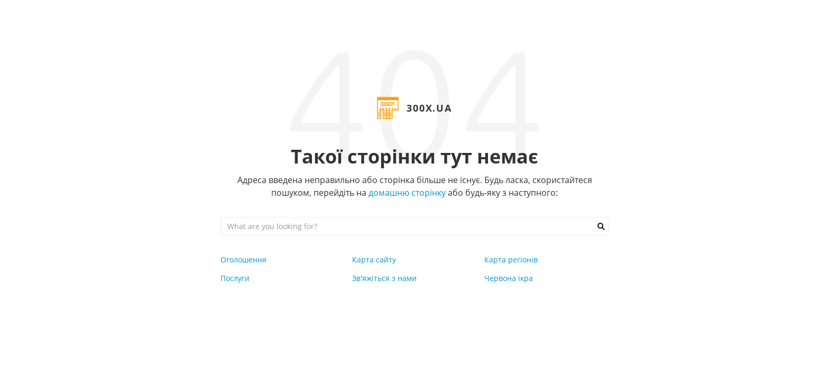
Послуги (235, 278)
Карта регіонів (511, 260)
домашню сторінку (407, 192)
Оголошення (243, 260)
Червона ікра (508, 278)
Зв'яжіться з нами (384, 278)
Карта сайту (374, 260)
